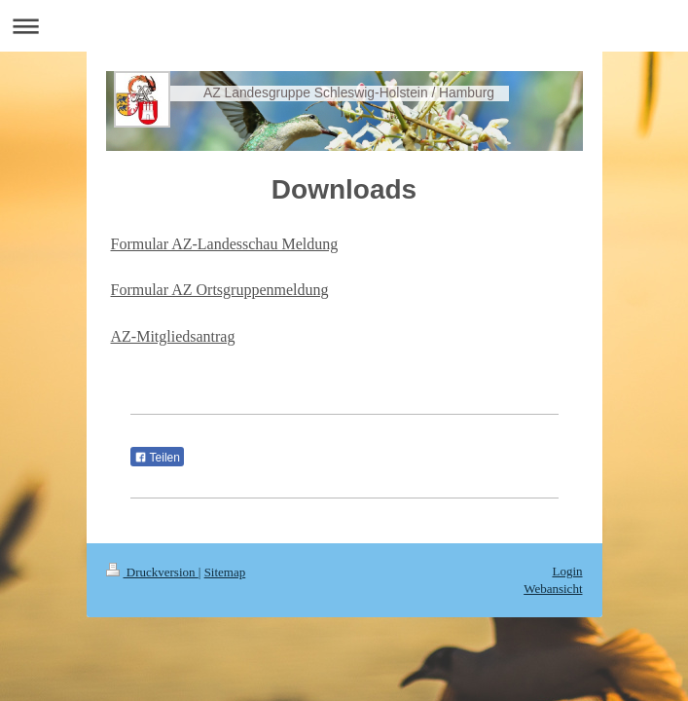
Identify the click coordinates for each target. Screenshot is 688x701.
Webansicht (553, 588)
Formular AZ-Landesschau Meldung (225, 244)
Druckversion (152, 572)
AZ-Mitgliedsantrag (173, 336)
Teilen (157, 457)
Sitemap (225, 572)
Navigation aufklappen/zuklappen (344, 26)
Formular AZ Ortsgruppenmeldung (220, 289)
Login (567, 571)
